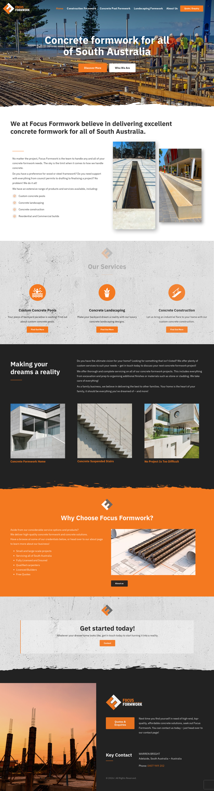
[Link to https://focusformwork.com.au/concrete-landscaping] (107, 293)
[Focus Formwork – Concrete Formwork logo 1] (15, 4)
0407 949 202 (157, 765)
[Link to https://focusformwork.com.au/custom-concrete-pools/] (37, 292)
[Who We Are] (122, 67)
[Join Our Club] (191, 8)
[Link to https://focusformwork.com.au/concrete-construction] (178, 292)
